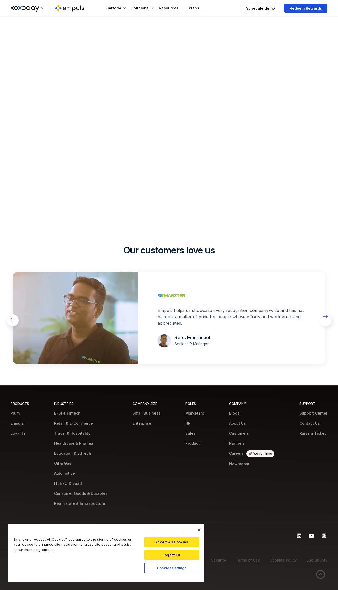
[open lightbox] (75, 318)
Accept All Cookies (171, 542)
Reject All (171, 555)
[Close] (199, 529)
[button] (27, 8)
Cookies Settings (172, 568)
